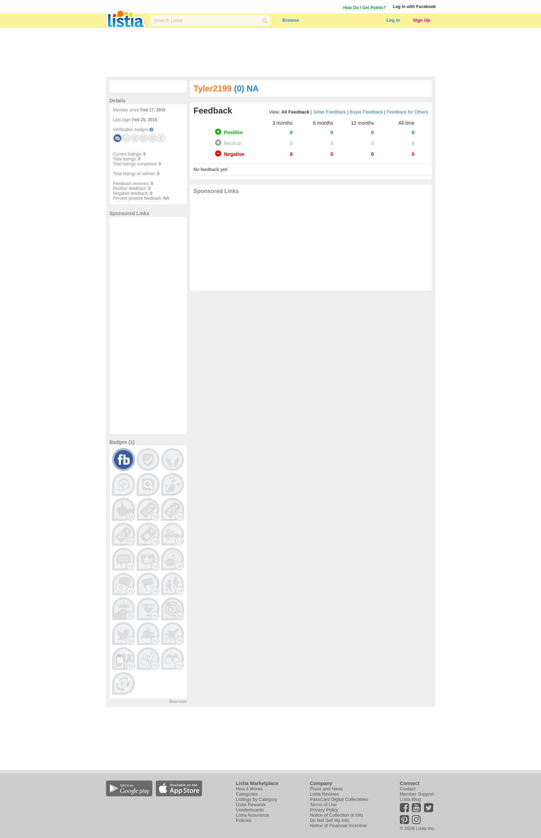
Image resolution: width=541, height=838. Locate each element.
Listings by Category (256, 799)
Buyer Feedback (366, 112)
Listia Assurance (252, 815)
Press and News (326, 788)
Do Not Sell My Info (329, 820)
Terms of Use (323, 804)
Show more (178, 701)
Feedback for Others (407, 112)
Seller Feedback (329, 112)
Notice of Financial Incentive (338, 825)
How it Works (249, 788)
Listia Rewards (251, 804)
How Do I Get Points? (364, 7)
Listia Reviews (324, 794)
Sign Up (421, 20)
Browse (291, 20)
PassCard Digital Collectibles (339, 799)
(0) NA (246, 88)
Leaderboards (250, 809)
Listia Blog (410, 799)
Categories (247, 794)
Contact (408, 788)
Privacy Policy (324, 809)
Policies (244, 820)
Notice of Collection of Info (336, 815)
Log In (393, 20)
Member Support (417, 794)
